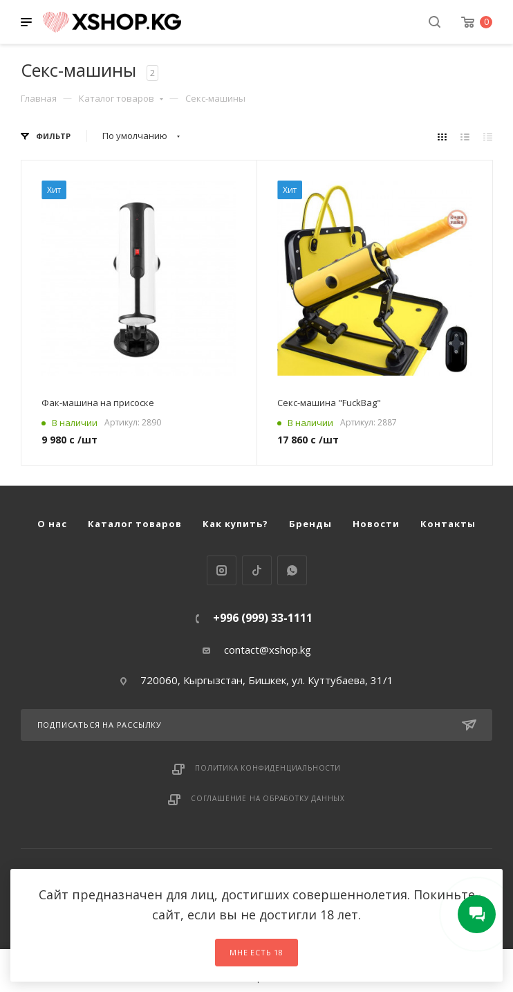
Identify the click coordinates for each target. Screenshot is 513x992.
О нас (52, 523)
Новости (376, 523)
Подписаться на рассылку (256, 725)
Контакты (448, 523)
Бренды (310, 523)
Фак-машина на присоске (97, 402)
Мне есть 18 (256, 952)
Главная (39, 98)
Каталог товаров (121, 98)
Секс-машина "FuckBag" (329, 402)
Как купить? (235, 523)
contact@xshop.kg (267, 649)
